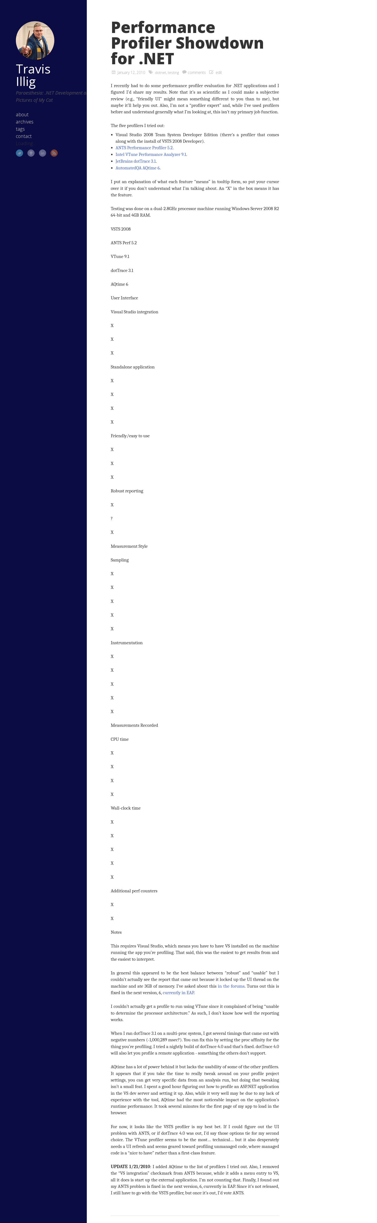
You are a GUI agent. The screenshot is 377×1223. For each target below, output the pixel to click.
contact (18, 129)
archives (19, 114)
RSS (48, 145)
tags (14, 121)
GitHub (25, 145)
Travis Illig (27, 67)
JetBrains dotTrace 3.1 (136, 161)
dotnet (160, 72)
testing (173, 72)
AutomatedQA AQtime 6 (138, 167)
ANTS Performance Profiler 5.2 (145, 147)
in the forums (231, 985)
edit (219, 72)
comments (197, 72)
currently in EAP (178, 992)
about (16, 107)
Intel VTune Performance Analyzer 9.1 (152, 154)
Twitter (14, 145)
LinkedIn (37, 145)
